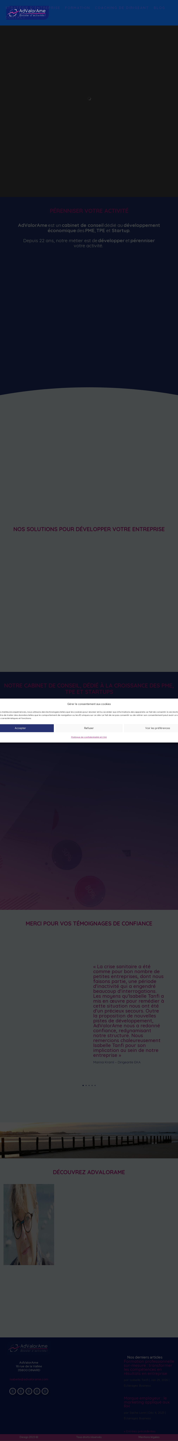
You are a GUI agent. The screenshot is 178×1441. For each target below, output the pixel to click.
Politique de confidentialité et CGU (89, 737)
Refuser (89, 728)
